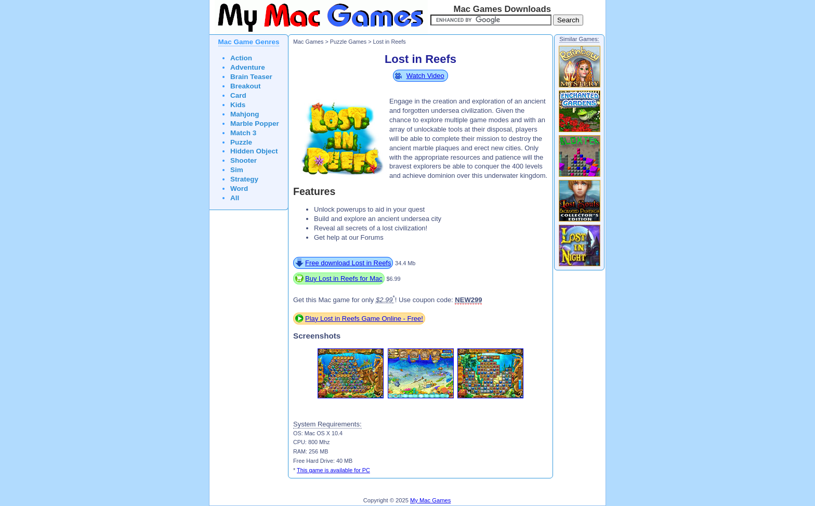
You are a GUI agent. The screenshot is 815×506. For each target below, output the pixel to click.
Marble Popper (254, 123)
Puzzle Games (348, 41)
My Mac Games (430, 500)
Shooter (243, 160)
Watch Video (425, 76)
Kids (237, 105)
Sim (236, 170)
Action (241, 58)
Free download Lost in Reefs (348, 263)
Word (239, 188)
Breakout (245, 86)
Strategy (244, 179)
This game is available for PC (333, 470)
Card (238, 95)
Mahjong (244, 114)
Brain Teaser (251, 77)
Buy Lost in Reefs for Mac (344, 278)
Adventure (247, 67)
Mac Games (308, 41)
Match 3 (243, 133)
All (234, 198)
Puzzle (241, 142)
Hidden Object (254, 151)
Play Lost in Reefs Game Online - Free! (364, 318)
